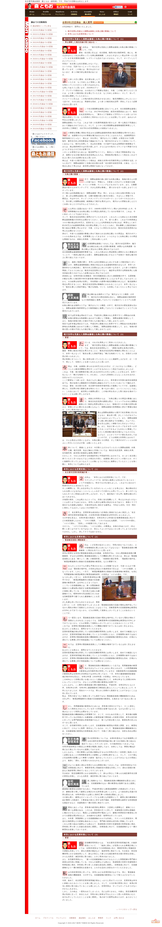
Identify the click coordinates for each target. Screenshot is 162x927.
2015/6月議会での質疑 (42, 129)
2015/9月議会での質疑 (42, 124)
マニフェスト (60, 13)
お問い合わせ (132, 7)
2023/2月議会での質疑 (42, 30)
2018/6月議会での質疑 (42, 83)
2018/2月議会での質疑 (42, 88)
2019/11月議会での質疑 (43, 67)
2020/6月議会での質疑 (42, 63)
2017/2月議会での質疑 (42, 100)
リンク (130, 13)
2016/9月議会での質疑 (42, 108)
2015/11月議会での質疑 (43, 120)
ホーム (31, 13)
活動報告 (73, 13)
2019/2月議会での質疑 (42, 75)
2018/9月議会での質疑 (42, 79)
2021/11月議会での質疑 (43, 46)
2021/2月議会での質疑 (42, 55)
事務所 (116, 13)
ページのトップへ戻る (127, 909)
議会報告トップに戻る (42, 26)
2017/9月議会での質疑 (42, 96)
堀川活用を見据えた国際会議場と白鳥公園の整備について (92, 31)
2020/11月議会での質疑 (43, 59)
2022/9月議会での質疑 (42, 38)
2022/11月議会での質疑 (43, 34)
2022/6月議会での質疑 (42, 42)
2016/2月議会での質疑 (42, 116)
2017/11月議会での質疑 (43, 92)
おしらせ (102, 13)
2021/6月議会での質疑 (42, 51)
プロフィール (46, 13)
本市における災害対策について (81, 34)
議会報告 (88, 13)
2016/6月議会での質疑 (42, 112)
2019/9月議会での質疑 (42, 71)
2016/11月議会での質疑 (43, 104)
